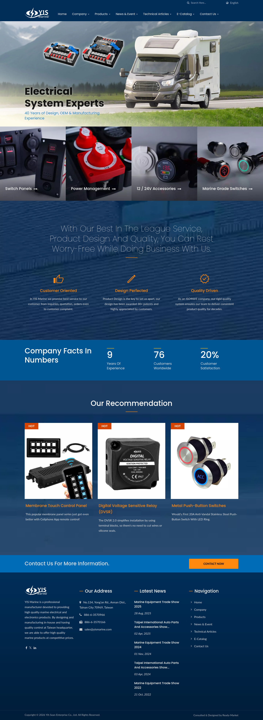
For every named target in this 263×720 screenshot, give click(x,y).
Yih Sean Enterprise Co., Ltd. (61, 714)
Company (80, 14)
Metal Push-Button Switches (199, 505)
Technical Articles (157, 14)
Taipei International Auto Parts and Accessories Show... (156, 624)
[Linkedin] (35, 648)
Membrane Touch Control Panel (56, 505)
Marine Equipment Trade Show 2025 (156, 604)
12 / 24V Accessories (159, 188)
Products (102, 14)
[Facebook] (26, 648)
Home (62, 14)
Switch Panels (21, 188)
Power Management (93, 188)
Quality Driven (204, 290)
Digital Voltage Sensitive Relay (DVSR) (128, 508)
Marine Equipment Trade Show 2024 (156, 644)
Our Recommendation (131, 403)
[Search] (207, 3)
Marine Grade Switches (228, 188)
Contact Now (213, 563)
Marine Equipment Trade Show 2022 (156, 685)
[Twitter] (30, 648)
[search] (188, 3)
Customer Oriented (58, 290)
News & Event (127, 14)
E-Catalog (185, 14)
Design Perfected (131, 290)
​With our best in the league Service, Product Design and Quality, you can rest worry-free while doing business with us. (131, 239)
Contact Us (209, 14)
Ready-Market (230, 715)
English (234, 2)
